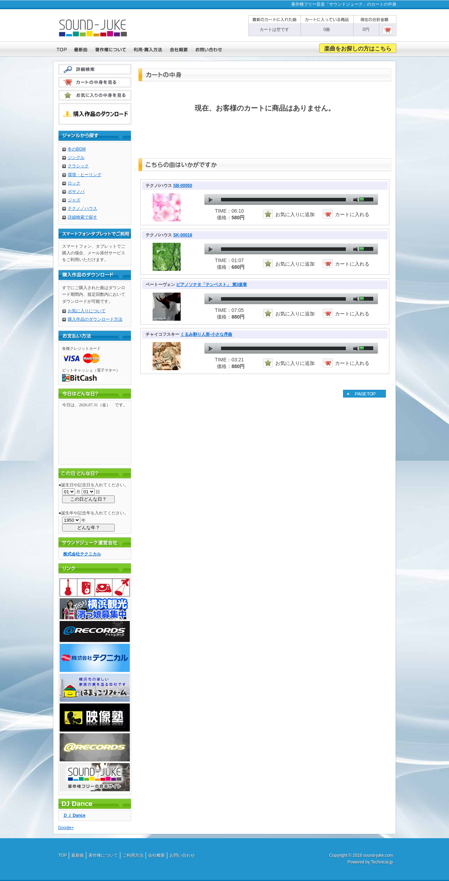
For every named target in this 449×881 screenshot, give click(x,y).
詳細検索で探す (82, 217)
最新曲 (77, 855)
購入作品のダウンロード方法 (95, 319)
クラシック (78, 165)
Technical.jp (382, 862)
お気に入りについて (87, 310)
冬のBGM (77, 149)
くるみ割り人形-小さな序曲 (206, 334)
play (210, 199)
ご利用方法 (132, 855)
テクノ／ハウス (82, 208)
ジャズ (74, 200)
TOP (62, 855)
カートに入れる (352, 214)
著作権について (103, 855)
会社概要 (156, 855)
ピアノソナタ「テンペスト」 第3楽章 (211, 284)
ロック (74, 183)
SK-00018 (182, 235)
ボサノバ (76, 191)
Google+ (66, 827)
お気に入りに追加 (295, 214)
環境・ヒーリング (84, 174)
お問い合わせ (182, 855)
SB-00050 (182, 185)
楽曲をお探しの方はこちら (357, 49)
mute (355, 199)
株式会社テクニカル (82, 554)
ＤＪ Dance (74, 815)
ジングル (76, 157)
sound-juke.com (378, 855)
